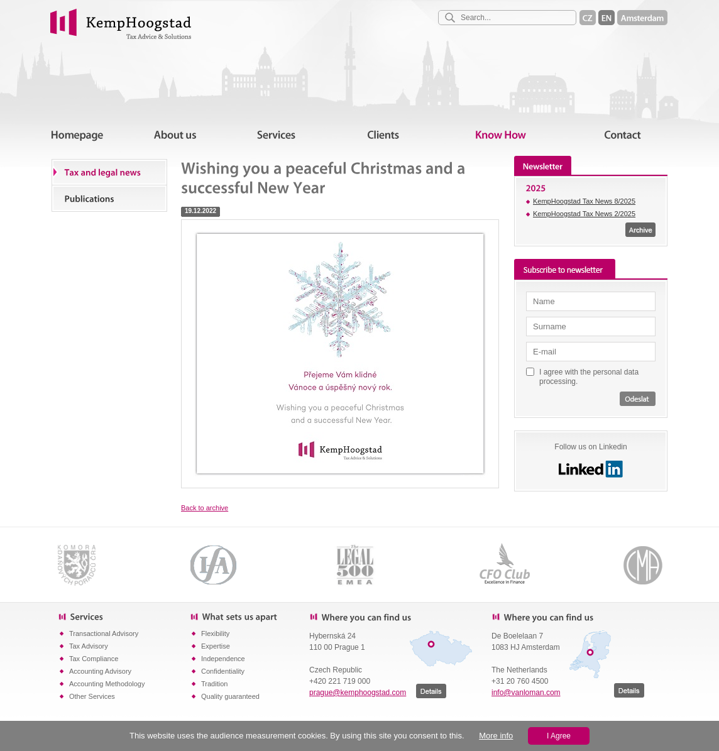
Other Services (92, 696)
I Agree (559, 736)
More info (496, 735)
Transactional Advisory (103, 633)
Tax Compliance (93, 658)
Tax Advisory (88, 646)
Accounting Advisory (100, 671)
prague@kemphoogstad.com (357, 692)
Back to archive (204, 508)
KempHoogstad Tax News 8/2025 (584, 201)
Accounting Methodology (107, 684)
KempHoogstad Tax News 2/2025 (584, 213)
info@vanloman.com (526, 692)
